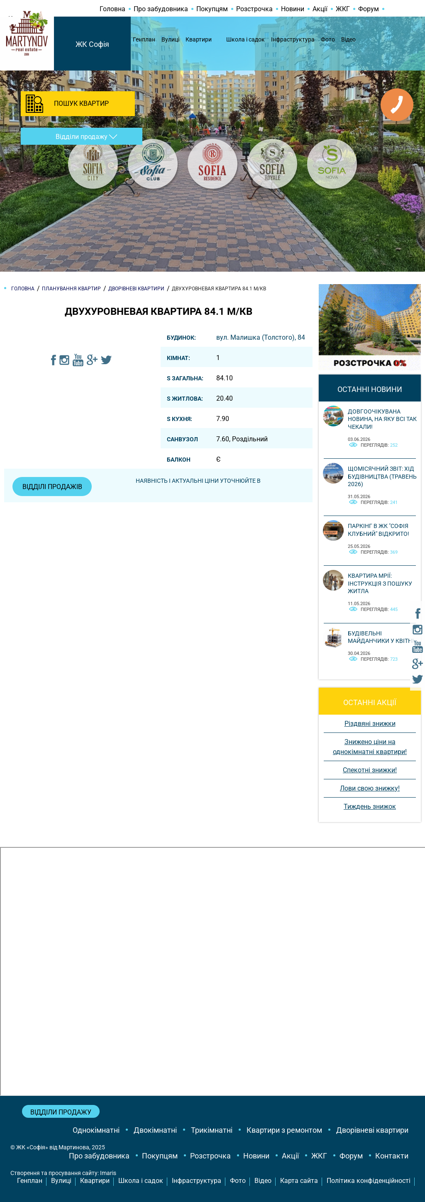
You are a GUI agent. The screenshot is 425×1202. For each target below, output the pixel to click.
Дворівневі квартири (372, 1130)
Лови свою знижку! (370, 788)
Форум (368, 9)
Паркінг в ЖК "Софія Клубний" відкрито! (378, 530)
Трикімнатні (211, 1130)
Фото (328, 39)
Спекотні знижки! (370, 770)
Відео (348, 39)
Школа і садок (245, 39)
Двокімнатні (155, 1130)
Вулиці (170, 39)
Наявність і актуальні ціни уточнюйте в (198, 480)
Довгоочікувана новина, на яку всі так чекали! (382, 419)
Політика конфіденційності (368, 1181)
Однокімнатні (96, 1130)
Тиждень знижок (370, 806)
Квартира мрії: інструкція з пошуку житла (380, 583)
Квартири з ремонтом (284, 1130)
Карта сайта (299, 1181)
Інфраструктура (293, 39)
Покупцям (212, 9)
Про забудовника (161, 9)
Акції (320, 9)
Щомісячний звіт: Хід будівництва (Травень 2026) (382, 476)
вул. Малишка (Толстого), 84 (260, 337)
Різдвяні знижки (370, 724)
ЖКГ (343, 9)
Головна (112, 9)
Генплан (144, 39)
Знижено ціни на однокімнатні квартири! (370, 747)
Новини (292, 9)
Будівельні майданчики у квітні (381, 637)
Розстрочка (254, 9)
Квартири (199, 39)
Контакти (391, 1155)
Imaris (108, 1173)
